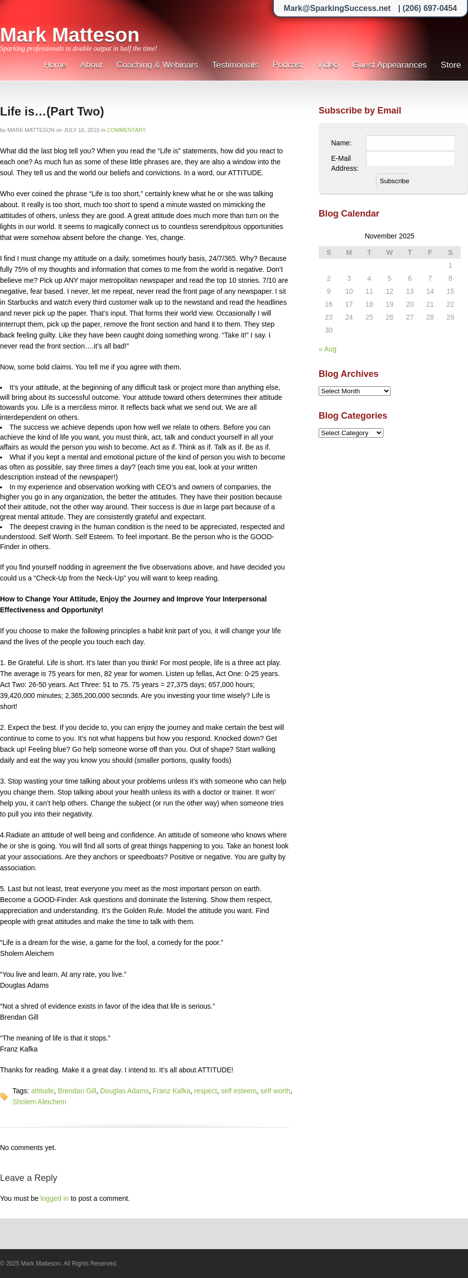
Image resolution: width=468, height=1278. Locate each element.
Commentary (126, 130)
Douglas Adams (124, 1091)
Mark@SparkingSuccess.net (337, 8)
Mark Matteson (69, 35)
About (91, 65)
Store (451, 65)
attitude (42, 1091)
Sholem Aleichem (39, 1102)
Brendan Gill (77, 1091)
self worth (275, 1091)
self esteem (239, 1091)
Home (55, 65)
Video (328, 65)
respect (205, 1091)
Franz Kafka (171, 1091)
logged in (54, 1198)
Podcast (287, 65)
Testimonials (235, 65)
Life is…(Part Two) (52, 111)
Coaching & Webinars (157, 65)
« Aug (328, 349)
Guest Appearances (389, 65)
